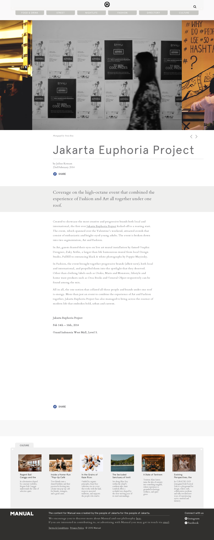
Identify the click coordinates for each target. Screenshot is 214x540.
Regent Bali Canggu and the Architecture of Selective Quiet (28, 478)
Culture (184, 13)
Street (60, 13)
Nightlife (91, 13)
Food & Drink (29, 13)
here (138, 518)
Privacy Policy (77, 527)
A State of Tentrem (152, 474)
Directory (153, 13)
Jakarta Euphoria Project (101, 226)
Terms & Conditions (58, 527)
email (166, 522)
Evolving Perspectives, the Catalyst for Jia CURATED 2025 (183, 478)
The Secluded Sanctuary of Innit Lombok (121, 477)
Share (62, 173)
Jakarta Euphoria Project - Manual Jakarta (107, 5)
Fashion (122, 13)
